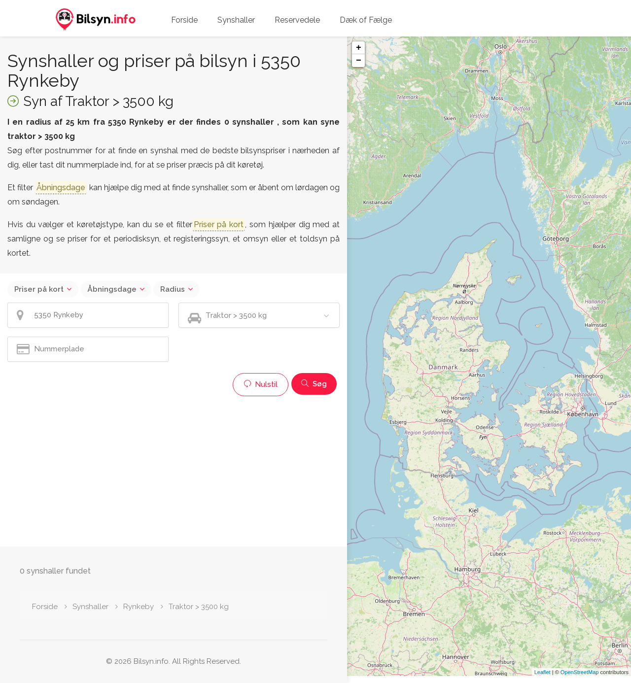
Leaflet (542, 679)
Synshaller (236, 20)
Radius (172, 289)
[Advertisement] (173, 470)
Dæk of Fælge (366, 20)
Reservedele (297, 20)
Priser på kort (39, 289)
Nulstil (261, 384)
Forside (184, 20)
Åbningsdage (112, 289)
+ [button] (358, 48)
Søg (314, 383)
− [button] (358, 61)
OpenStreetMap (580, 679)
